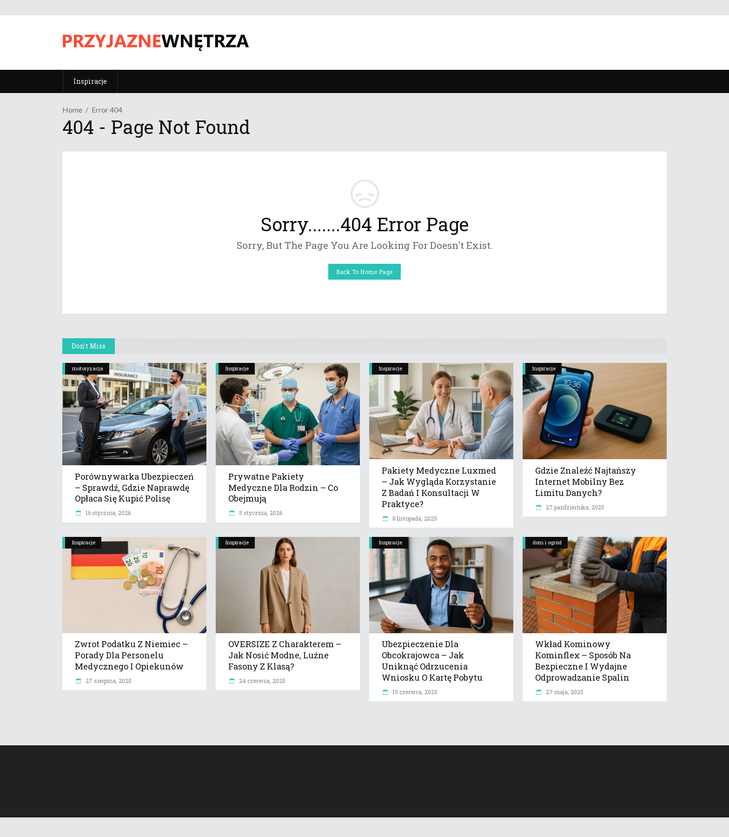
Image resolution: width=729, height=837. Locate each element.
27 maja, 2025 (563, 692)
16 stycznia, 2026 (107, 512)
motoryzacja (87, 368)
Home (72, 109)
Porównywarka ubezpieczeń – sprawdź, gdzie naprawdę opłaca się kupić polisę (134, 487)
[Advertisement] (497, 41)
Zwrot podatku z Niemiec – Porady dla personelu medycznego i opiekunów (131, 655)
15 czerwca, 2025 (414, 692)
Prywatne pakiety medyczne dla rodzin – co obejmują (283, 487)
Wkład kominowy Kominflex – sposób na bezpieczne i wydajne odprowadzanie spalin (583, 660)
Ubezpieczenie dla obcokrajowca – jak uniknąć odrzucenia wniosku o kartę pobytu (432, 660)
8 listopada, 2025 (414, 518)
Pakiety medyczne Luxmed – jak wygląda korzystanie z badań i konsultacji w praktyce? (439, 487)
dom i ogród (547, 542)
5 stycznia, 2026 (260, 512)
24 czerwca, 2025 (261, 680)
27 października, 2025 (574, 507)
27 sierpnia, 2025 (108, 680)
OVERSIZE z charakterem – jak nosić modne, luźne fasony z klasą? (284, 655)
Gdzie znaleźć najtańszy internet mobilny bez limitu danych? (585, 481)
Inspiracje (237, 368)
